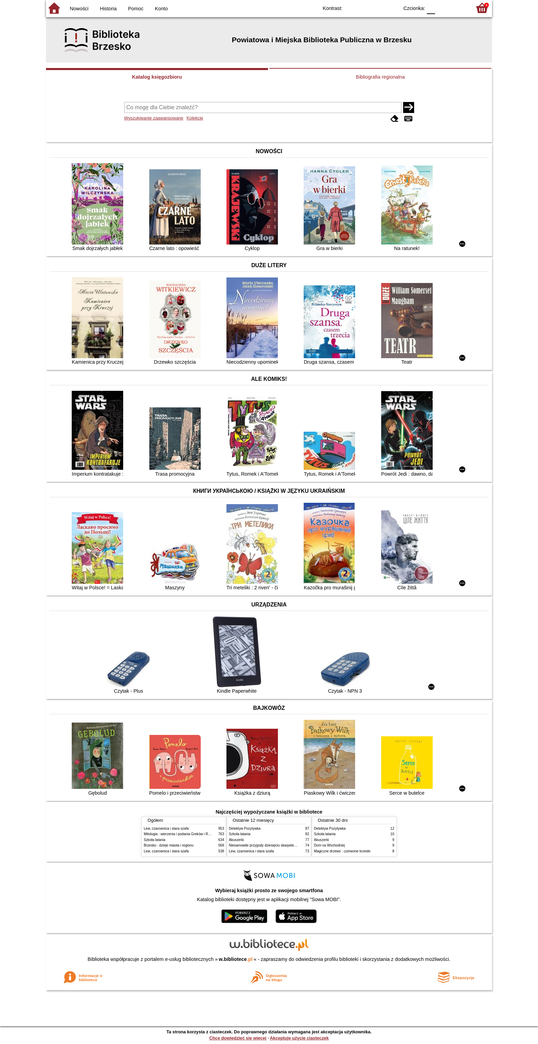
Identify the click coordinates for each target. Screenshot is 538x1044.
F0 (431, 8)
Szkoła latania (154, 840)
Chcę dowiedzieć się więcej (237, 1038)
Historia (108, 8)
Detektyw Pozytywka (244, 828)
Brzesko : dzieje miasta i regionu (169, 845)
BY (391, 8)
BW (364, 8)
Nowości (79, 8)
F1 (443, 8)
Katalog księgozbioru (157, 77)
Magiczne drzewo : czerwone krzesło (342, 851)
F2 (458, 8)
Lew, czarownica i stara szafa (166, 828)
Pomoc (135, 8)
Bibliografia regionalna (380, 77)
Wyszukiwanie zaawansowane (154, 118)
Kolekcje (195, 118)
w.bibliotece (236, 959)
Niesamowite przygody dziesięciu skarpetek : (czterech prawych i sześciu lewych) (291, 845)
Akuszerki (236, 840)
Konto (161, 8)
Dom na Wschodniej (329, 845)
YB (378, 8)
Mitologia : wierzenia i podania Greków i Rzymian (181, 834)
